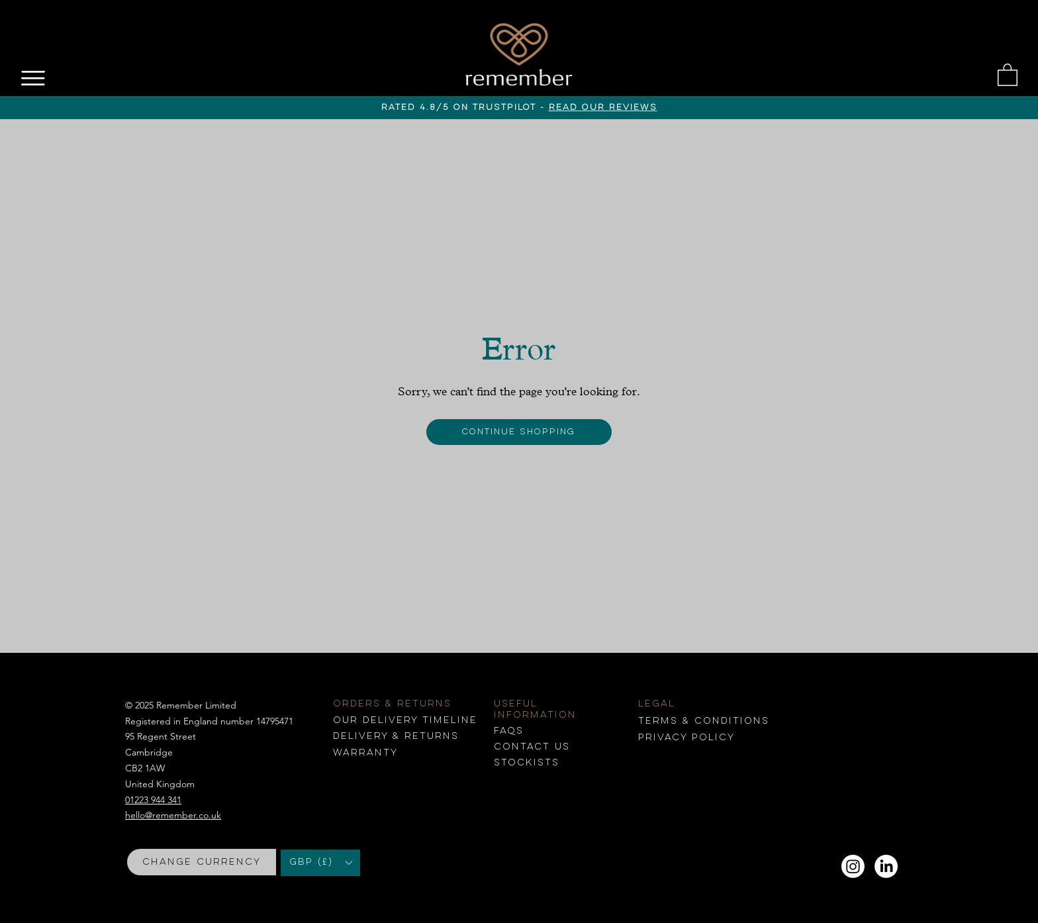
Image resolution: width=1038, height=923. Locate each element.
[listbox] (320, 863)
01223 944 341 (153, 800)
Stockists (526, 763)
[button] (1007, 74)
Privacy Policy (686, 738)
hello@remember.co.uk (173, 815)
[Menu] (34, 78)
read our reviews (603, 107)
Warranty (365, 753)
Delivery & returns (396, 736)
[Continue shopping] (519, 432)
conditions (703, 721)
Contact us (532, 747)
